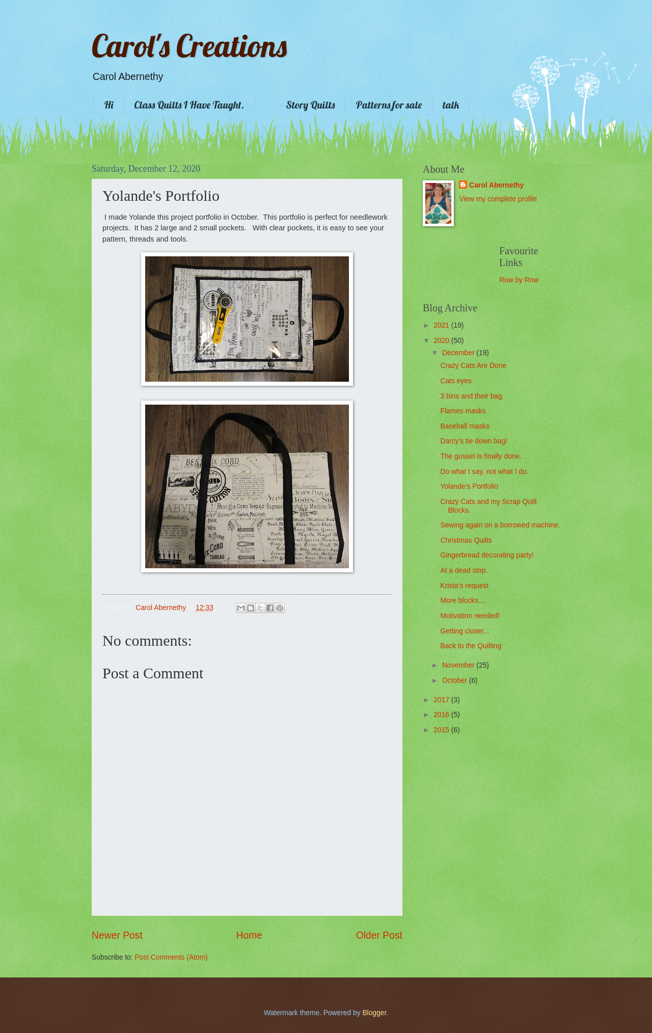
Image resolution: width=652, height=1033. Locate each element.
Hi (108, 104)
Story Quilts (310, 104)
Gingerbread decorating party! (486, 555)
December (459, 353)
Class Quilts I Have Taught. (189, 104)
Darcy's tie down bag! (473, 441)
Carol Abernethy (496, 185)
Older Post (379, 935)
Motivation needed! (470, 616)
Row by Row (518, 280)
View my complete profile (498, 199)
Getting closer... (464, 631)
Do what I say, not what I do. (484, 471)
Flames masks (462, 411)
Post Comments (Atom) (170, 957)
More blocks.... (463, 600)
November (459, 665)
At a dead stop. (463, 570)
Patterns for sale (389, 104)
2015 (442, 730)
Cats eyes (455, 381)
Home (249, 935)
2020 (442, 341)
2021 (442, 325)
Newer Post (117, 935)
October (455, 680)
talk (451, 104)
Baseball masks (465, 426)
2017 (442, 700)
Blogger (374, 1013)
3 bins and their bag (471, 396)
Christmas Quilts (466, 540)
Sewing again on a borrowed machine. (500, 525)
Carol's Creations (189, 46)
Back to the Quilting (470, 646)
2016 (442, 715)
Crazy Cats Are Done (473, 365)
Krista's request (464, 586)
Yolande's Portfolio (469, 486)
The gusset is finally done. (481, 456)
